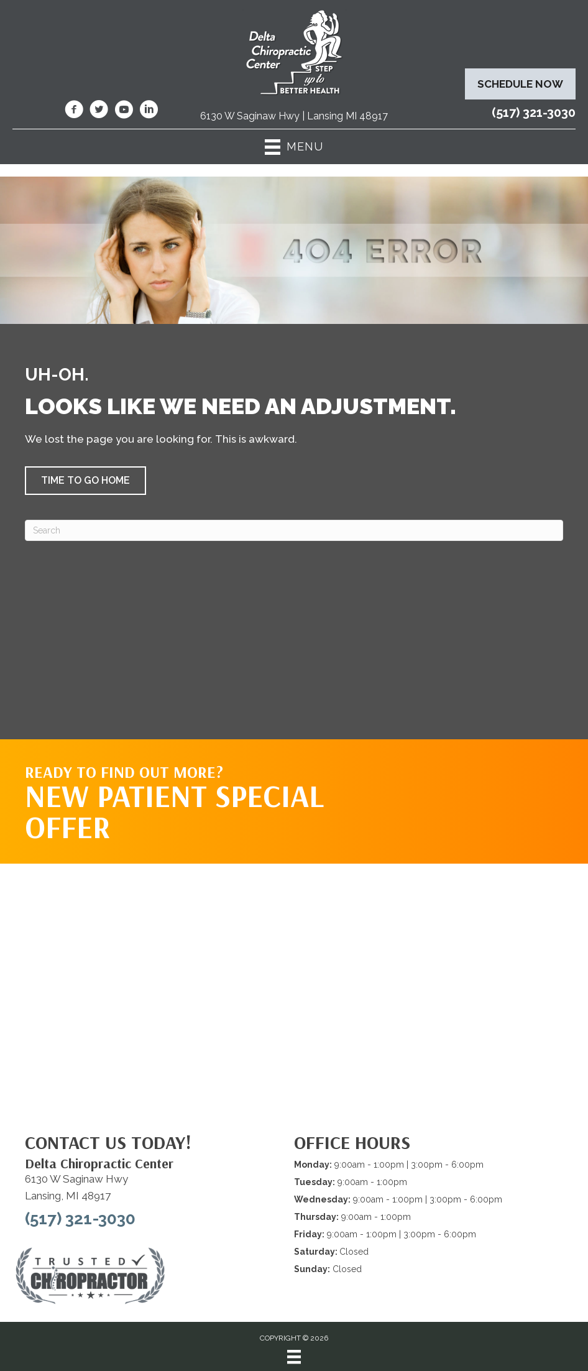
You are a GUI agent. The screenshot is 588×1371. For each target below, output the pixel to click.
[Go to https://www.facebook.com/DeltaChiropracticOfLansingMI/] (74, 111)
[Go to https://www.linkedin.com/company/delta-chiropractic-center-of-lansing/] (148, 111)
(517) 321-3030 (534, 112)
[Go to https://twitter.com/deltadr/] (99, 111)
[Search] (294, 530)
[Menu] (294, 1357)
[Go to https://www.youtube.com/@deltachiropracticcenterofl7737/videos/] (123, 111)
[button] (85, 480)
